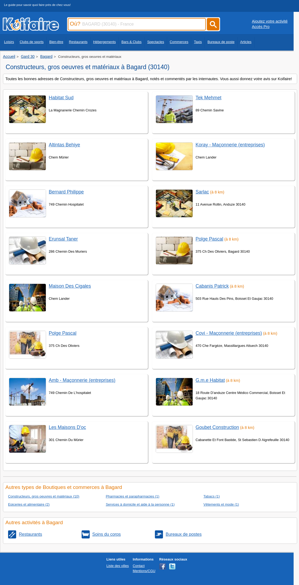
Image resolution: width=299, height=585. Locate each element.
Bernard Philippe (66, 192)
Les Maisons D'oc (67, 427)
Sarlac (202, 192)
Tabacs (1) (211, 496)
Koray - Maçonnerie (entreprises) (230, 144)
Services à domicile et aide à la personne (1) (140, 504)
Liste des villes (117, 566)
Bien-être (56, 42)
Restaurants (78, 42)
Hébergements (104, 42)
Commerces (179, 42)
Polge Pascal (63, 333)
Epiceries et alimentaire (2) (29, 504)
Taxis (198, 42)
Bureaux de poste (220, 42)
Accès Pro (261, 26)
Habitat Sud (61, 97)
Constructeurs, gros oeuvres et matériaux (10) (43, 496)
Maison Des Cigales (70, 286)
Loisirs (9, 42)
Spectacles (155, 42)
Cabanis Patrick (212, 286)
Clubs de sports (32, 42)
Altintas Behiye (64, 144)
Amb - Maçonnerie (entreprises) (82, 380)
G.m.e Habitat (210, 380)
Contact (139, 566)
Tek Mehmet (208, 97)
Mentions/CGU (144, 571)
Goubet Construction (217, 427)
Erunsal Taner (63, 239)
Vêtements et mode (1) (221, 504)
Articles (246, 42)
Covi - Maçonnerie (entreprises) (229, 333)
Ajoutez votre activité (270, 21)
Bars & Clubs (131, 42)
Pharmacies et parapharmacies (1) (132, 496)
